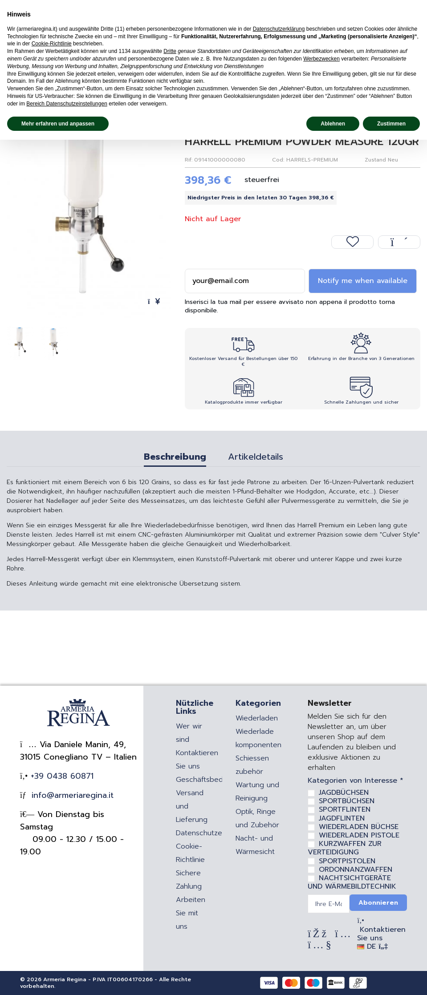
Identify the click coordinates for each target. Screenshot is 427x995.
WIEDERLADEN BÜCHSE (359, 826)
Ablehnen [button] (333, 124)
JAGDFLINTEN (342, 818)
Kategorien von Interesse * (355, 781)
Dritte (169, 51)
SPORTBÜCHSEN (346, 801)
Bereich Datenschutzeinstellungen (66, 104)
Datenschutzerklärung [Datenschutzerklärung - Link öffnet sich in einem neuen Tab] (279, 29)
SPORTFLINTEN (344, 809)
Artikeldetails (255, 458)
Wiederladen (257, 718)
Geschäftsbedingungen (215, 779)
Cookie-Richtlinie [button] (52, 43)
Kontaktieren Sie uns (381, 933)
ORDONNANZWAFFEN (355, 869)
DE (372, 946)
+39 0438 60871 (61, 776)
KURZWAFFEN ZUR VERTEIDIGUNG (345, 847)
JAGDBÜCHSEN (344, 792)
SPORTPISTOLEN (347, 861)
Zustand (375, 160)
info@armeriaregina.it (71, 795)
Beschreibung (175, 458)
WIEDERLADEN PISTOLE (359, 835)
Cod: (278, 160)
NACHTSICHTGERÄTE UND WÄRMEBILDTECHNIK (352, 882)
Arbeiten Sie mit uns (190, 913)
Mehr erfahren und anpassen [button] (57, 124)
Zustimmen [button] (391, 124)
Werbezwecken (321, 59)
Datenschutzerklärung (212, 833)
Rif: (188, 160)
